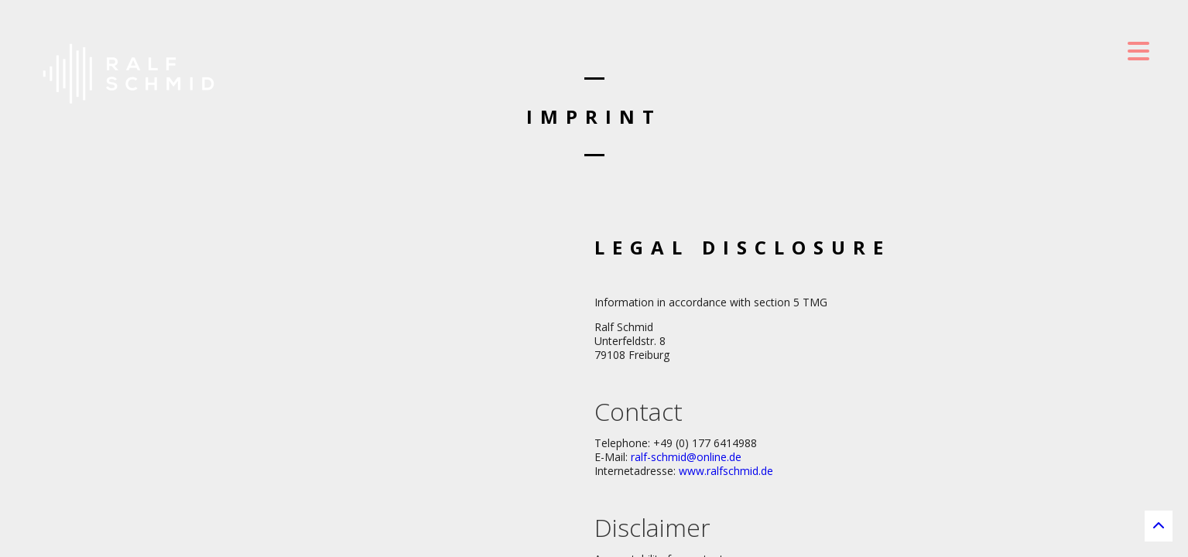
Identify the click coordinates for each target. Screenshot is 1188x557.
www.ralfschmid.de (726, 470)
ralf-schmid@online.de (686, 456)
